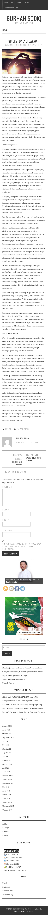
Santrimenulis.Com (11, 7)
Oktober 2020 (7, 764)
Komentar (7, 487)
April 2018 (6, 798)
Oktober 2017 (7, 810)
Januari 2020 (7, 779)
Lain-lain (8, 429)
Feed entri (6, 887)
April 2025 (6, 730)
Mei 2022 (5, 745)
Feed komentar (7, 891)
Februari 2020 (7, 776)
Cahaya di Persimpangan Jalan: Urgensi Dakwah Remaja (22, 672)
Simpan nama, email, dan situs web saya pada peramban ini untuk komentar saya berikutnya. (22, 546)
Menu (5, 30)
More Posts (21, 442)
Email (5, 520)
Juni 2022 (5, 741)
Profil (19, 2)
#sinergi (26, 429)
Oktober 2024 (7, 734)
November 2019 (8, 783)
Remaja (5, 835)
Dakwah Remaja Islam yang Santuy (29, 705)
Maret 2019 (6, 795)
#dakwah (20, 429)
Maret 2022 (6, 749)
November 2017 (8, 806)
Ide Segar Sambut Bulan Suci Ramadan (31, 712)
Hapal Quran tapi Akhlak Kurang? (14, 675)
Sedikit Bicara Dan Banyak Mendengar (24, 701)
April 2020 (6, 772)
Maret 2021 (6, 760)
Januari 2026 (7, 726)
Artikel (5, 824)
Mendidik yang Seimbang (17, 463)
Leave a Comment (37, 45)
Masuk (4, 883)
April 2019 (6, 791)
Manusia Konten (8, 683)
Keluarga (5, 828)
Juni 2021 (5, 757)
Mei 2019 (5, 787)
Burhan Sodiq (24, 18)
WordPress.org (7, 895)
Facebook (34, 442)
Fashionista (19, 911)
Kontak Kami (8, 2)
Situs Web (7, 530)
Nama (5, 509)
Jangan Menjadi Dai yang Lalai (13, 679)
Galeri (27, 2)
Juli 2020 (5, 768)
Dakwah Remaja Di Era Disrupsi (33, 459)
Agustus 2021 (7, 753)
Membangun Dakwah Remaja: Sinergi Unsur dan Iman (22, 668)
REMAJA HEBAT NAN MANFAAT (25, 697)
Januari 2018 (7, 802)
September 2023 (8, 737)
